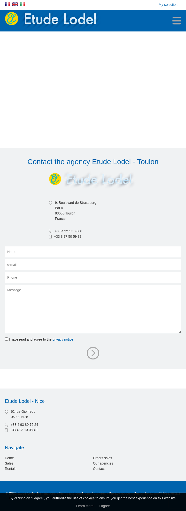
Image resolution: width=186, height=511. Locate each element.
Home (9, 458)
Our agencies (103, 463)
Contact (99, 469)
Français (7, 4)
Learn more (84, 506)
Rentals (10, 469)
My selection (168, 5)
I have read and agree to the (41, 339)
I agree (104, 506)
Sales (9, 463)
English (15, 4)
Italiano (22, 4)
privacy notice (63, 339)
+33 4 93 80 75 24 (24, 425)
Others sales (102, 458)
